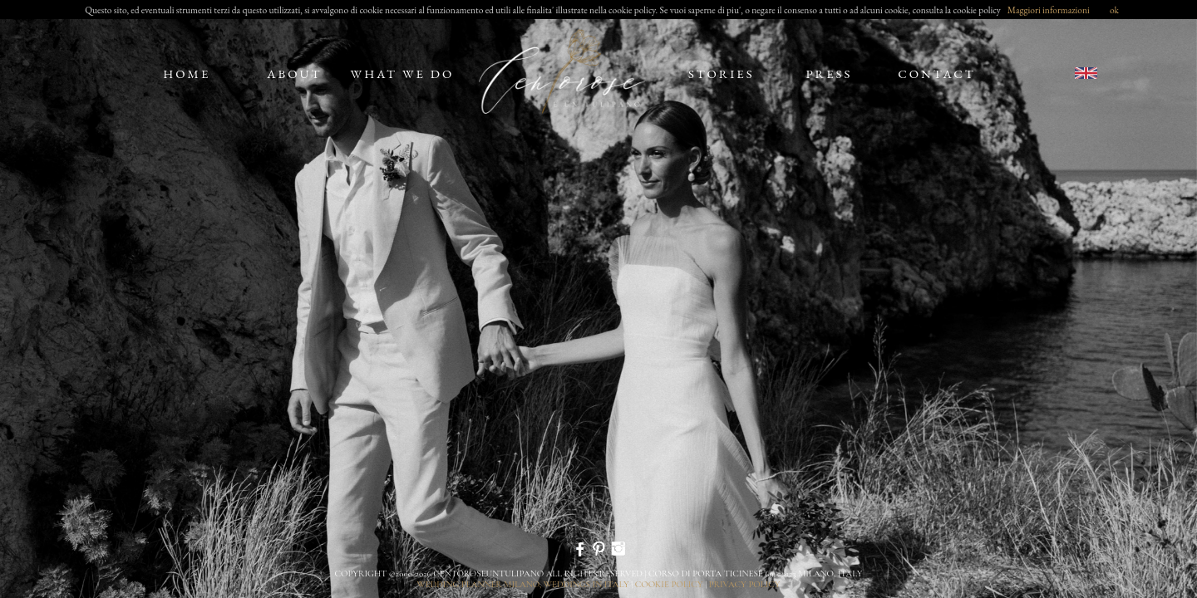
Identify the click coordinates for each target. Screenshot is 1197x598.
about (294, 73)
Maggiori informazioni (1048, 9)
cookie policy (669, 584)
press (828, 73)
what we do (403, 73)
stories (721, 73)
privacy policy (745, 584)
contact (937, 73)
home (186, 73)
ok (1114, 9)
